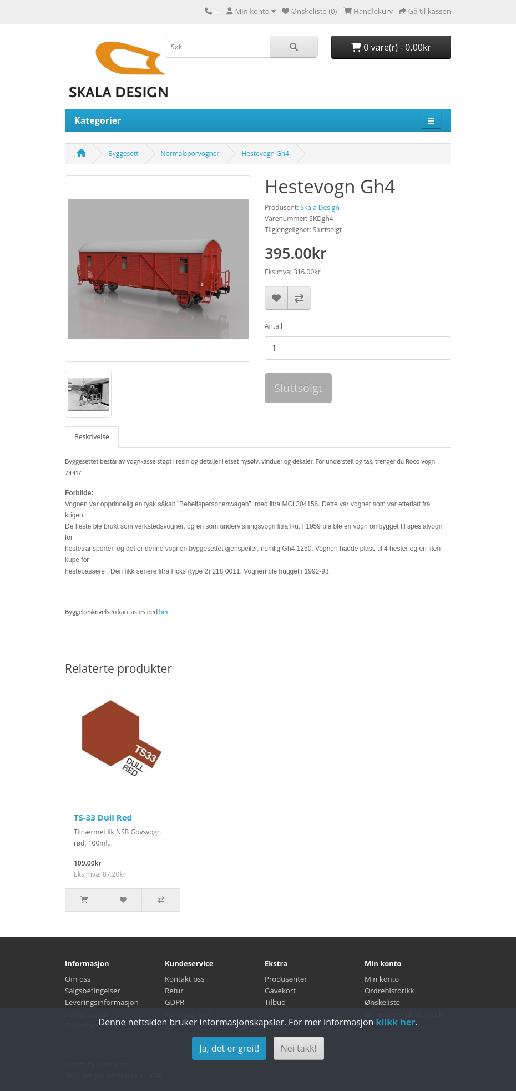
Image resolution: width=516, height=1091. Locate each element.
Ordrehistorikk (389, 991)
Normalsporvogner (190, 153)
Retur (174, 991)
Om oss (77, 979)
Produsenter (286, 979)
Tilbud (275, 1002)
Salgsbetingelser (92, 991)
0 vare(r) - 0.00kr (391, 47)
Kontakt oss (185, 979)
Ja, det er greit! (229, 1048)
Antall (273, 326)
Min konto (382, 979)
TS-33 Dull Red (103, 817)
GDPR (174, 1002)
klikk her (395, 1022)
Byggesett (123, 153)
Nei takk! (299, 1048)
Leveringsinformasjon (102, 1002)
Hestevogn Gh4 (265, 153)
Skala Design (319, 207)
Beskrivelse (91, 436)
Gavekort (280, 991)
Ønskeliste (382, 1002)
